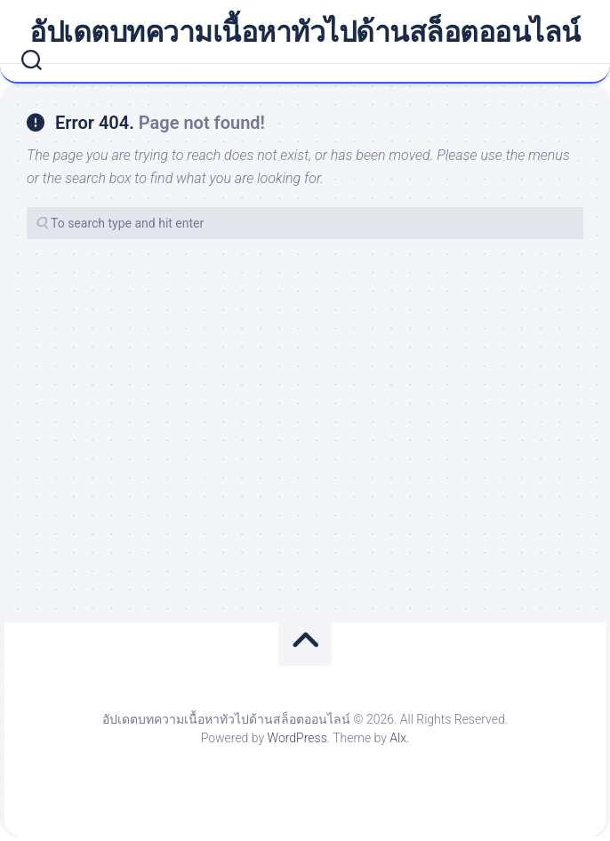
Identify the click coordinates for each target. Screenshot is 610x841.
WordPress (297, 738)
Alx (397, 738)
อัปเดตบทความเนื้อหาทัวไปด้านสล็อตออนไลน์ (305, 32)
